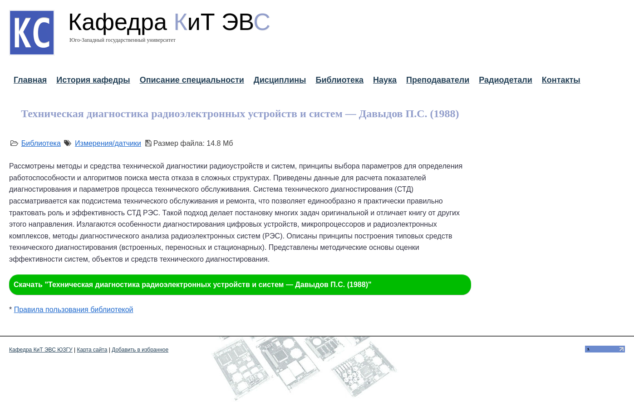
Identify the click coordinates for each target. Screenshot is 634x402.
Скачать (193, 284)
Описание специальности (192, 79)
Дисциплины (280, 79)
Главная (30, 79)
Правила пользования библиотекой (73, 309)
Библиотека (339, 79)
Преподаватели (437, 79)
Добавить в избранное (140, 350)
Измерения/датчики (108, 143)
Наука (385, 79)
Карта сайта (92, 350)
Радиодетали (505, 79)
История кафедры (93, 79)
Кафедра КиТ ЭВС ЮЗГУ (41, 350)
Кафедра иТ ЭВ (169, 22)
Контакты (561, 79)
